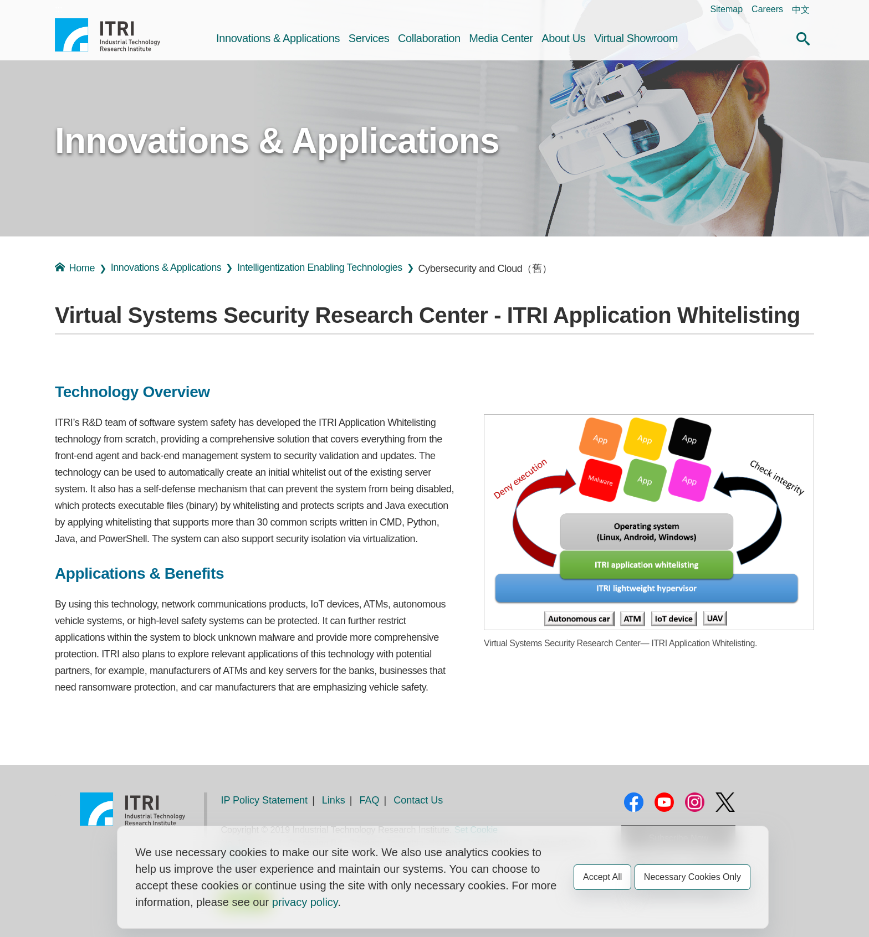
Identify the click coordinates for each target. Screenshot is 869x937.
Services (369, 38)
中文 (801, 9)
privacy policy (305, 902)
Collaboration (429, 38)
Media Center (501, 38)
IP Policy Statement (264, 800)
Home (75, 268)
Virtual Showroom (636, 38)
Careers (767, 9)
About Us (563, 38)
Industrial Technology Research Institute (107, 35)
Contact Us (418, 800)
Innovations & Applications (278, 38)
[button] (803, 37)
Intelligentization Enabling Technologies (319, 267)
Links (333, 800)
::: (58, 9)
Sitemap (726, 9)
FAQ (370, 800)
